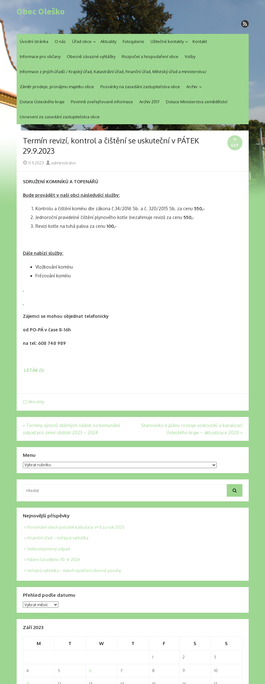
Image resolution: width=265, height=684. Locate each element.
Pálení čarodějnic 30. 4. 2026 (53, 559)
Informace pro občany (40, 56)
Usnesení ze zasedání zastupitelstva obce (60, 116)
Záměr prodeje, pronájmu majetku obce (57, 86)
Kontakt (200, 41)
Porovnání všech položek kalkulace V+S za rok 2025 (76, 527)
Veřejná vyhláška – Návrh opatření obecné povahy (74, 570)
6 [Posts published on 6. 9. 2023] (90, 670)
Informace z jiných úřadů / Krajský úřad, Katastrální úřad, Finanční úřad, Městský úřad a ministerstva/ (113, 71)
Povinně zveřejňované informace (102, 101)
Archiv (192, 86)
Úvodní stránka (34, 41)
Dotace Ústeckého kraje (42, 101)
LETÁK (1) (34, 370)
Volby (190, 56)
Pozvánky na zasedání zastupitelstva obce (140, 86)
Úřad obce (82, 41)
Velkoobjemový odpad (48, 548)
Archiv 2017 (149, 101)
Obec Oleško (41, 11)
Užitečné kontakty (167, 41)
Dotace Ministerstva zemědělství (196, 101)
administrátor (61, 162)
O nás (60, 41)
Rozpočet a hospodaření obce (150, 56)
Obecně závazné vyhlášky (91, 56)
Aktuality (108, 41)
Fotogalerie (133, 41)
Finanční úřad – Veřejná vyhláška (57, 537)
